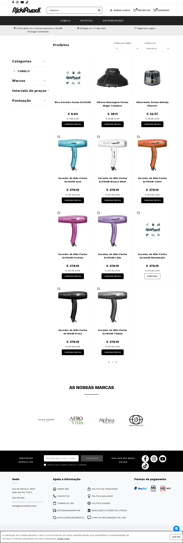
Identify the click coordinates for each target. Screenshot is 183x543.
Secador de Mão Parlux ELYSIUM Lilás (112, 256)
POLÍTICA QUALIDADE (100, 496)
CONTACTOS (61, 496)
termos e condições (78, 465)
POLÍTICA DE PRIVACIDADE (102, 489)
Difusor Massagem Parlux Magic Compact (112, 104)
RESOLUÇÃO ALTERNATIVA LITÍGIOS (107, 510)
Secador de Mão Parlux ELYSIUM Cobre (152, 180)
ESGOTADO (152, 276)
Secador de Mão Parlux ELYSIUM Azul (72, 180)
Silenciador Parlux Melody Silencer (152, 104)
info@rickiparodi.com (24, 506)
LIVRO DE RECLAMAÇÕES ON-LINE (106, 517)
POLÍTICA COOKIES (98, 503)
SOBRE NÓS (61, 489)
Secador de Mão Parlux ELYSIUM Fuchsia (72, 256)
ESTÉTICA (86, 20)
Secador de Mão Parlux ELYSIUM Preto (72, 332)
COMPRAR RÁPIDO (72, 124)
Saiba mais (63, 538)
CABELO (65, 20)
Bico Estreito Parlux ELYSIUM (73, 102)
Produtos (61, 45)
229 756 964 (18, 498)
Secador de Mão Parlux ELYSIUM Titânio (112, 332)
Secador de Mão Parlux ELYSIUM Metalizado (152, 256)
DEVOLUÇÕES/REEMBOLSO (68, 517)
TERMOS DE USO (63, 503)
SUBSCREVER (92, 458)
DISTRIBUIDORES (113, 20)
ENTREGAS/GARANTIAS (66, 510)
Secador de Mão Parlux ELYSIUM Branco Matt (112, 180)
